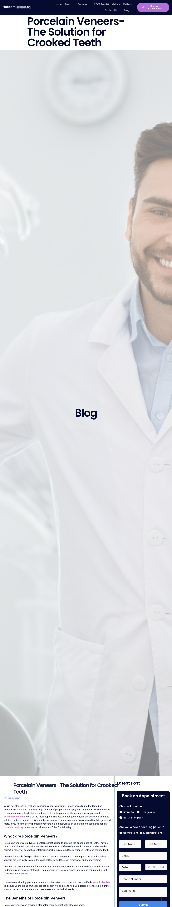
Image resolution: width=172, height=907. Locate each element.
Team (52, 4)
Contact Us (124, 4)
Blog (128, 10)
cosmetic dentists (100, 882)
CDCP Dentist (83, 4)
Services (66, 4)
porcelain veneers (13, 816)
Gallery (98, 4)
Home (41, 4)
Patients (109, 4)
